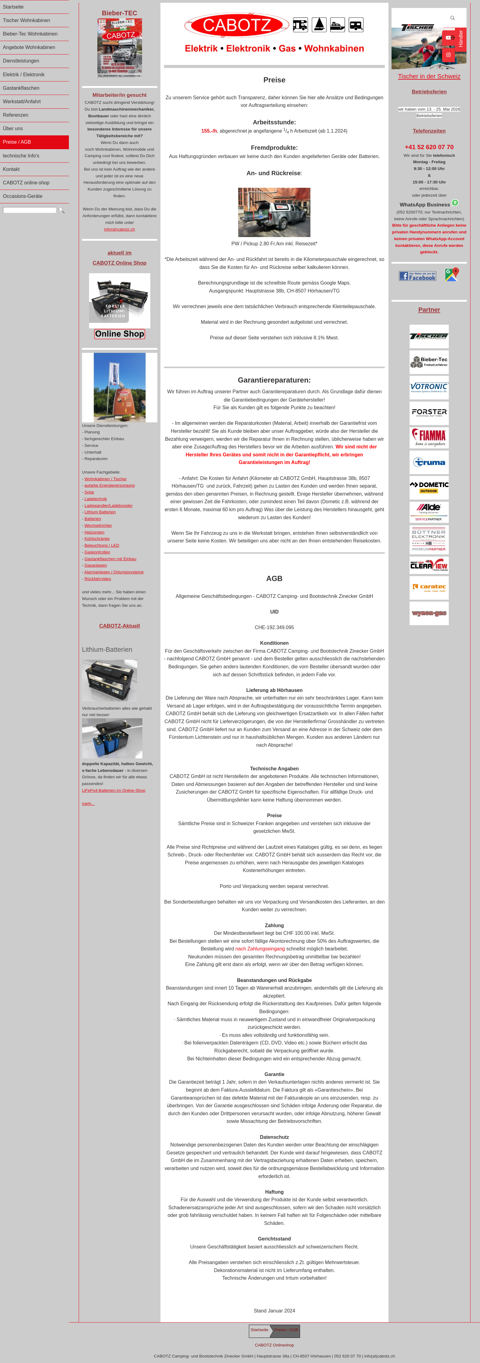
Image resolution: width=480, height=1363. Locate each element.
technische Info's (21, 155)
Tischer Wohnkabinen (26, 20)
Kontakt (11, 169)
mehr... (88, 803)
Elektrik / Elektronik (24, 74)
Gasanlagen (95, 565)
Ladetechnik (95, 498)
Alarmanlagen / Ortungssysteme (114, 572)
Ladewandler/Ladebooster (108, 505)
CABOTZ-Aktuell (119, 626)
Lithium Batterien (100, 512)
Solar (89, 492)
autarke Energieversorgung (109, 485)
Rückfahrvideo (97, 578)
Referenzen (15, 115)
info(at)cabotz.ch (119, 229)
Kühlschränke (97, 538)
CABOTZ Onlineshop (274, 1345)
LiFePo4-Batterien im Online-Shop (113, 790)
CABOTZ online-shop (26, 182)
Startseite (13, 6)
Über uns (13, 128)
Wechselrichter (98, 525)
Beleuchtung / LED (101, 545)
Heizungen (94, 532)
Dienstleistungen (21, 60)
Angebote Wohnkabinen (29, 47)
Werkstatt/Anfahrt (22, 101)
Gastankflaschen (21, 88)
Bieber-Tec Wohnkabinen (30, 33)
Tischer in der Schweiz (429, 76)
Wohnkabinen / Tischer (105, 479)
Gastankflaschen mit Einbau (110, 559)
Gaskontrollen (97, 552)
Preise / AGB (17, 142)
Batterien (92, 518)
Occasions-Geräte (23, 196)
